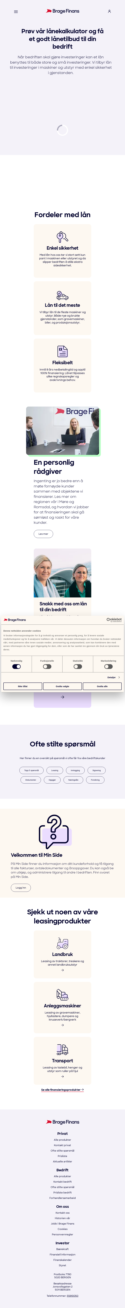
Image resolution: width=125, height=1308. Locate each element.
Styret (62, 1265)
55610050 (72, 1295)
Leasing (54, 770)
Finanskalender (62, 1260)
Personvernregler (62, 1234)
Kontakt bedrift (62, 1181)
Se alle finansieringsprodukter (62, 1090)
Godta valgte (62, 686)
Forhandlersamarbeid (62, 1198)
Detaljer (112, 677)
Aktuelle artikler (62, 1161)
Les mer (43, 533)
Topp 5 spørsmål (31, 770)
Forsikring (95, 780)
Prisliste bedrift (62, 1192)
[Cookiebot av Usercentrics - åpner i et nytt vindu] (109, 620)
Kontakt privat (62, 1145)
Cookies (62, 1229)
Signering (96, 770)
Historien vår (62, 1218)
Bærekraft (62, 1249)
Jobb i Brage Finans (62, 1223)
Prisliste (62, 1156)
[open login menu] (109, 12)
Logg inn (21, 887)
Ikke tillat (22, 686)
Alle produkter (62, 1139)
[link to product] (62, 954)
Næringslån (73, 780)
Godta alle (102, 686)
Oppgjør (52, 780)
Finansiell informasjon (62, 1254)
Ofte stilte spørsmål (62, 1150)
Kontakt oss (63, 1212)
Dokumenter (30, 780)
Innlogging (75, 770)
